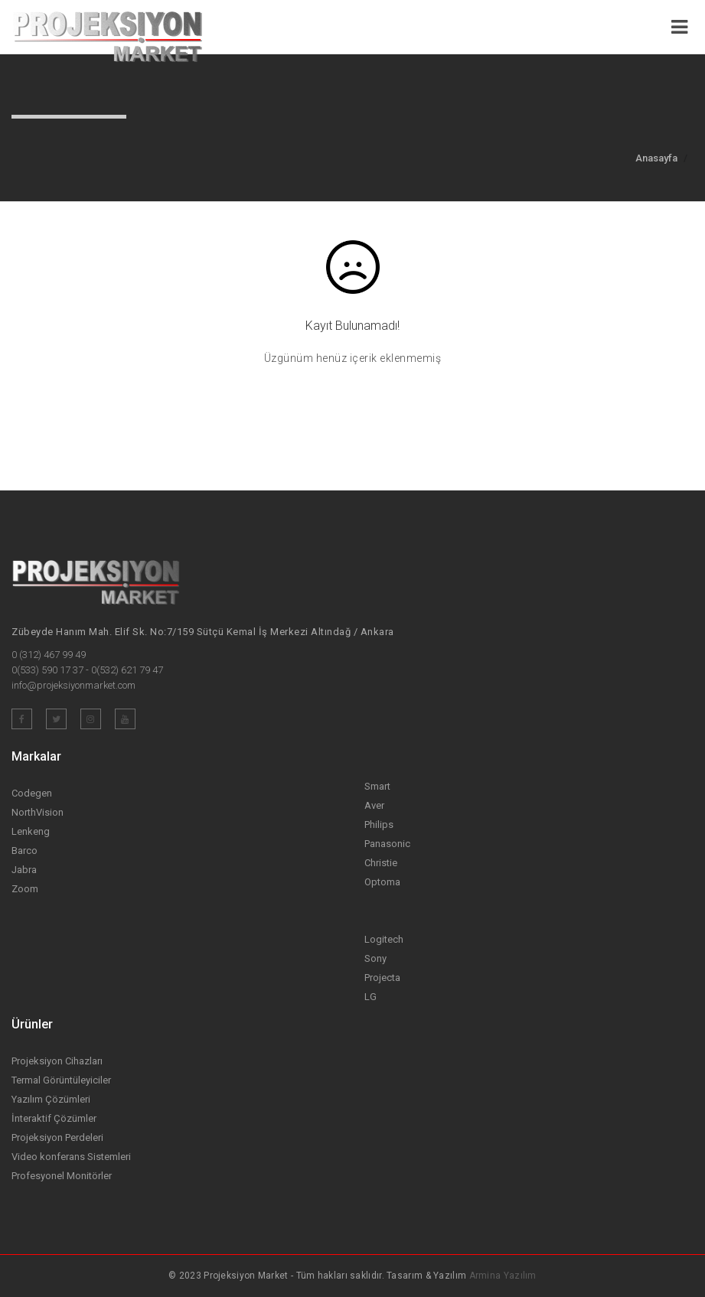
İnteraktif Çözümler (53, 1118)
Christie (380, 862)
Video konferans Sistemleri (71, 1156)
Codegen (31, 793)
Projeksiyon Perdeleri (57, 1137)
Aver (374, 805)
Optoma (382, 882)
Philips (378, 824)
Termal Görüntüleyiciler (61, 1080)
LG (370, 996)
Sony (375, 958)
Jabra (24, 869)
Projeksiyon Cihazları (57, 1061)
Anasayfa (656, 158)
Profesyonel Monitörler (61, 1175)
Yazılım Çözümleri (50, 1099)
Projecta (382, 977)
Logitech (383, 939)
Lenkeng (30, 831)
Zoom (24, 889)
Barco (24, 850)
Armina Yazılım (503, 1275)
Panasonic (387, 843)
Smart (377, 786)
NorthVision (37, 812)
